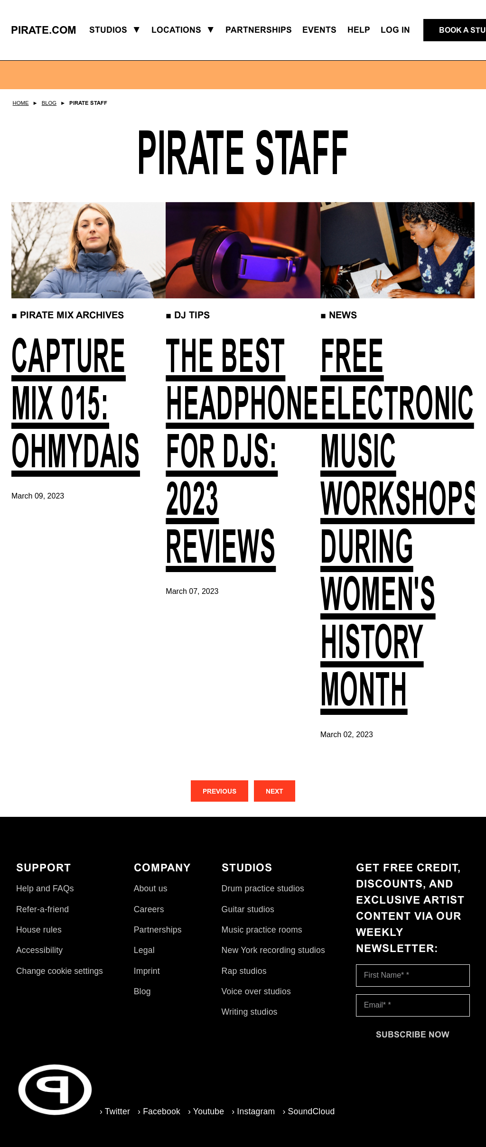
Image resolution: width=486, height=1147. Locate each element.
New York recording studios (273, 950)
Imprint (147, 971)
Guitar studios (248, 909)
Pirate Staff (88, 103)
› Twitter (115, 1111)
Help (358, 30)
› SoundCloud (308, 1111)
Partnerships (158, 929)
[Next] (274, 791)
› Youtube (206, 1111)
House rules (39, 929)
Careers (149, 909)
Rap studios (244, 971)
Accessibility (39, 950)
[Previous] (219, 791)
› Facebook (159, 1111)
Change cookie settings (59, 971)
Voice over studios (256, 991)
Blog (49, 103)
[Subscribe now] (413, 1034)
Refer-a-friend (42, 909)
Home (21, 103)
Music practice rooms (262, 929)
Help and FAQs (45, 888)
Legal (144, 950)
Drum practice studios (263, 888)
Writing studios (250, 1012)
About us (151, 888)
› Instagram (253, 1111)
